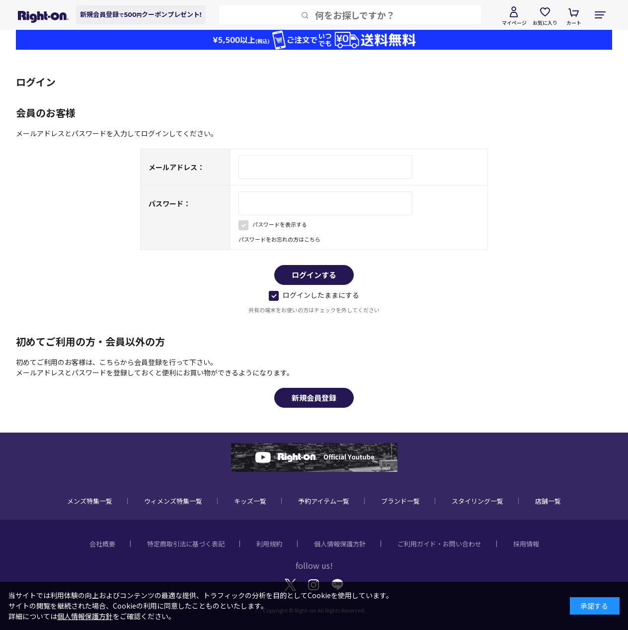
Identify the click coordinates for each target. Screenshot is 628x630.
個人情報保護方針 (340, 543)
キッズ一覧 (250, 501)
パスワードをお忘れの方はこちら (279, 239)
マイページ (514, 22)
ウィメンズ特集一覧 (173, 501)
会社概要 (102, 543)
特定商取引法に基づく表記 (186, 543)
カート (573, 22)
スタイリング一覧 (477, 501)
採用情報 (526, 543)
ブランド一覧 (400, 501)
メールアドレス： (176, 167)
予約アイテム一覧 (323, 501)
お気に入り (545, 22)
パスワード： (169, 203)
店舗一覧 (548, 501)
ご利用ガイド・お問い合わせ (439, 543)
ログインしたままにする (314, 295)
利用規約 (269, 543)
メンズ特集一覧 (89, 501)
